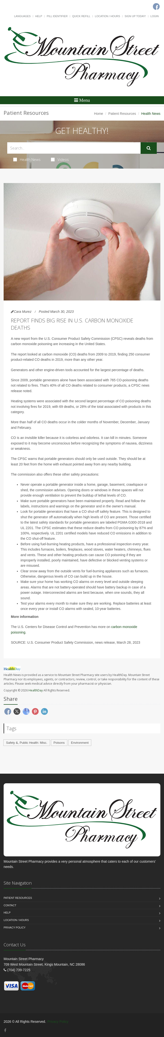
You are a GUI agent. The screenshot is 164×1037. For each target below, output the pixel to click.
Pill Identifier (57, 16)
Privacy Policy (15, 927)
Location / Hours (107, 16)
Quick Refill (81, 16)
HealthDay (36, 690)
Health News (27, 159)
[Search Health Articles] (74, 148)
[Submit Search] (149, 148)
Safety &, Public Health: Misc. (26, 742)
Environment (80, 742)
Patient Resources (122, 114)
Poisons (59, 742)
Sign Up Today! (135, 16)
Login (154, 16)
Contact (10, 905)
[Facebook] (5, 1030)
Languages (22, 16)
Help (38, 16)
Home (98, 114)
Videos (60, 159)
